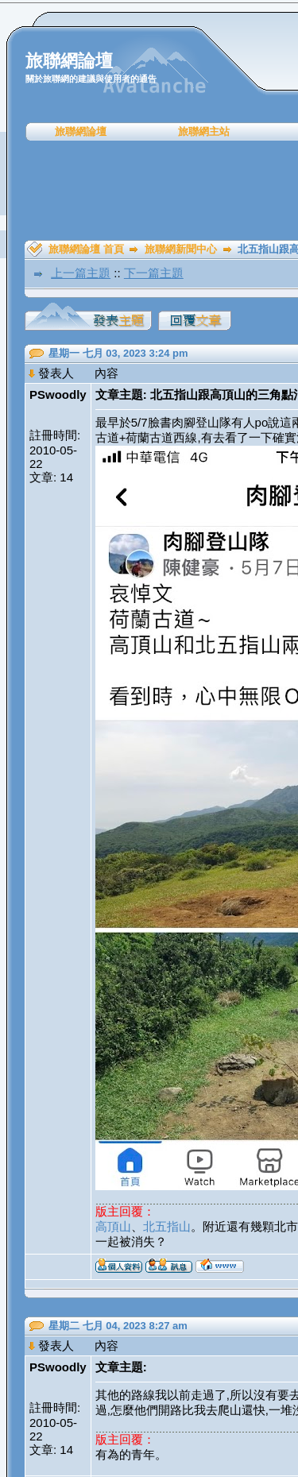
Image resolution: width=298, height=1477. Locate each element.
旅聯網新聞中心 (181, 249)
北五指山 (167, 1226)
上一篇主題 (80, 273)
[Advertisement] (154, 190)
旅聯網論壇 (80, 131)
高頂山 (113, 1226)
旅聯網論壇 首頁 (86, 249)
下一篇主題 (154, 273)
